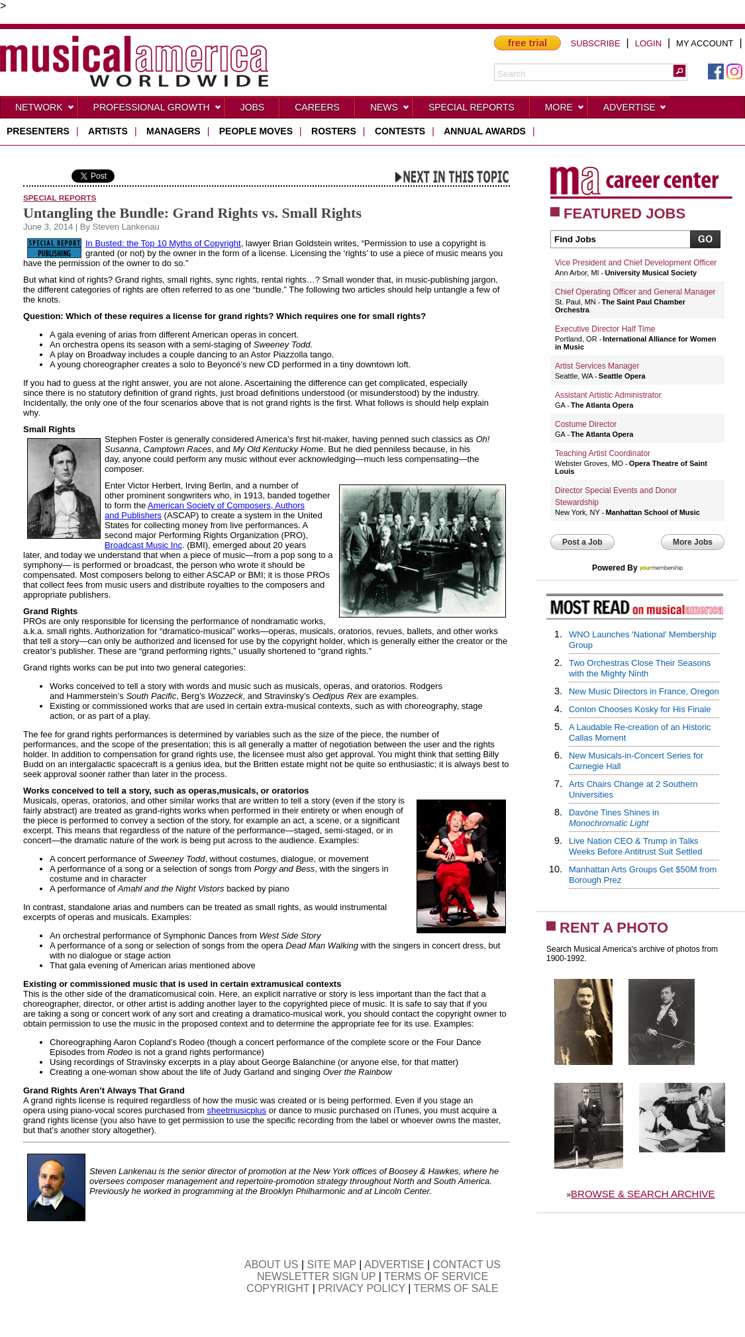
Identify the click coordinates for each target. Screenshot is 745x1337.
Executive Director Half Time (605, 329)
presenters (38, 131)
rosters (333, 131)
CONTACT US (467, 1264)
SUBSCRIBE (596, 43)
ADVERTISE (394, 1264)
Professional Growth (157, 110)
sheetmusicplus (236, 1110)
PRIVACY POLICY (361, 1288)
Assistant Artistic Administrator (608, 395)
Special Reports (471, 107)
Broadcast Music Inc (143, 545)
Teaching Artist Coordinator (602, 453)
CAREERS (317, 107)
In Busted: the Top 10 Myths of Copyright (163, 243)
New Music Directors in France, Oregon (644, 691)
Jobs (252, 107)
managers (173, 131)
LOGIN (648, 43)
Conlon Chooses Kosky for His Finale (640, 709)
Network (45, 110)
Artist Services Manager (597, 366)
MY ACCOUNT (704, 43)
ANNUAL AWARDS (485, 131)
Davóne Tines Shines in (614, 817)
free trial (527, 42)
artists (108, 131)
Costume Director (586, 424)
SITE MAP (331, 1264)
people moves (256, 131)
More (565, 110)
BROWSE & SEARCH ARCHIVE (643, 1193)
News (390, 110)
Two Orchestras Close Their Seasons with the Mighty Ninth (640, 668)
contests (400, 131)
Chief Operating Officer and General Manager (635, 292)
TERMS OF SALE (456, 1288)
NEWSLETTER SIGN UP (316, 1276)
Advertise (635, 110)
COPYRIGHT (277, 1288)
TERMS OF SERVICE (436, 1276)
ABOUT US (271, 1264)
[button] (679, 70)
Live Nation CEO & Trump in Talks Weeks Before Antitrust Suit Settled (635, 846)
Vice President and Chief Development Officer (636, 262)
